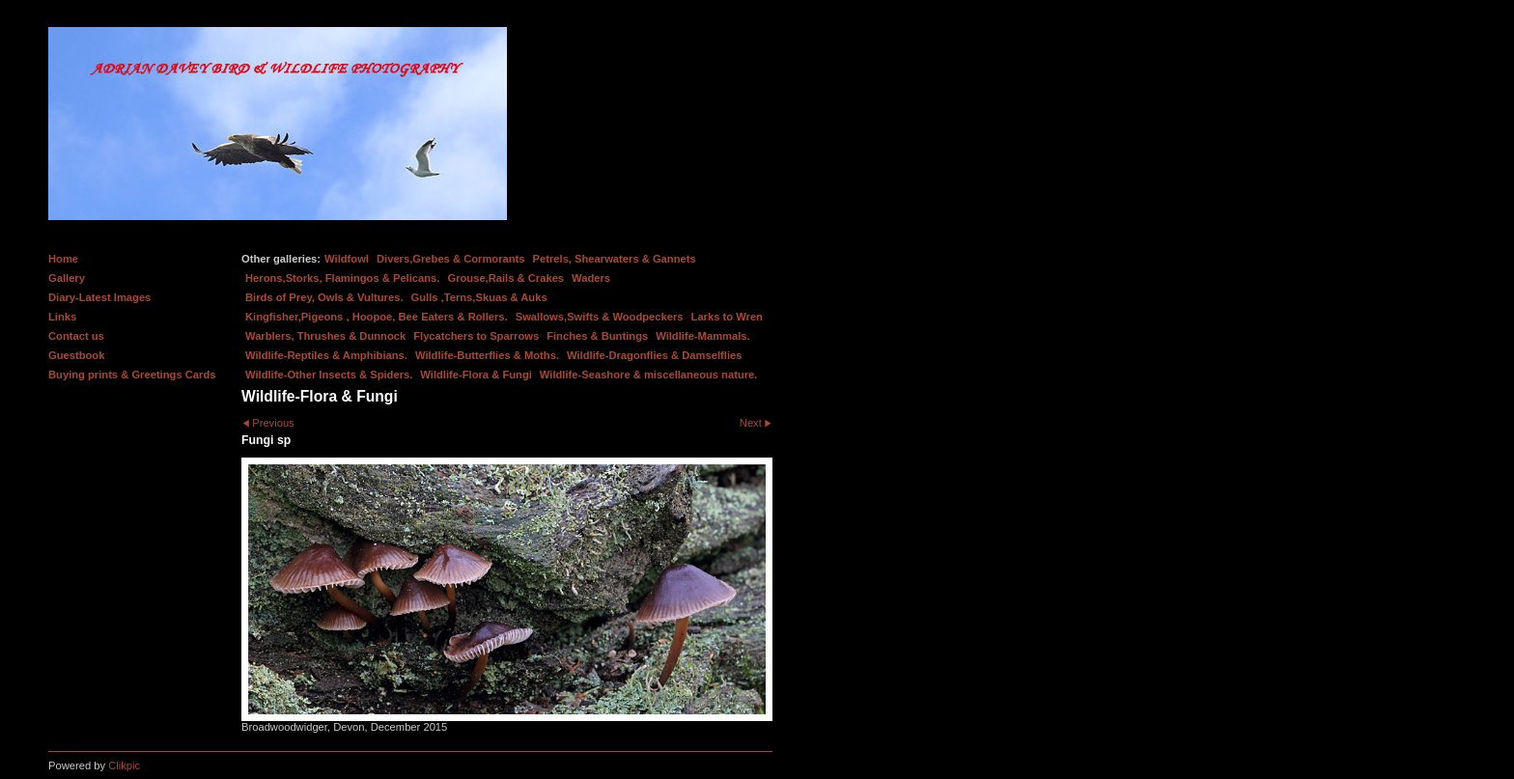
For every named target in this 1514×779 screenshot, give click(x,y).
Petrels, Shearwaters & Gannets (614, 258)
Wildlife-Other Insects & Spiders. (328, 374)
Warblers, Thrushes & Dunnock (325, 336)
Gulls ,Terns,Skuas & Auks (479, 297)
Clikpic (124, 765)
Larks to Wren (727, 316)
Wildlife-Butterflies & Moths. (487, 355)
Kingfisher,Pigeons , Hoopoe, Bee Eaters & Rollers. (376, 316)
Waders (591, 278)
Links (62, 316)
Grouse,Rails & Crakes (505, 278)
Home (63, 258)
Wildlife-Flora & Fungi (476, 374)
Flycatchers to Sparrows (476, 336)
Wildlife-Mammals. (703, 336)
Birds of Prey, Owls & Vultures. (324, 297)
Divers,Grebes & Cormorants (451, 258)
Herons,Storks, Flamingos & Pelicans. (342, 278)
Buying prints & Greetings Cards (131, 374)
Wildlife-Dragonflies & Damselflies (654, 355)
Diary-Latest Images (99, 297)
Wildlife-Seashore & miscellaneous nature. (649, 374)
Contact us (76, 336)
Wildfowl (346, 258)
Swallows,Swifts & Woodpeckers (600, 316)
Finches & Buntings (597, 336)
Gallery (66, 278)
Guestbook (76, 355)
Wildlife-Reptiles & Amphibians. (326, 355)
